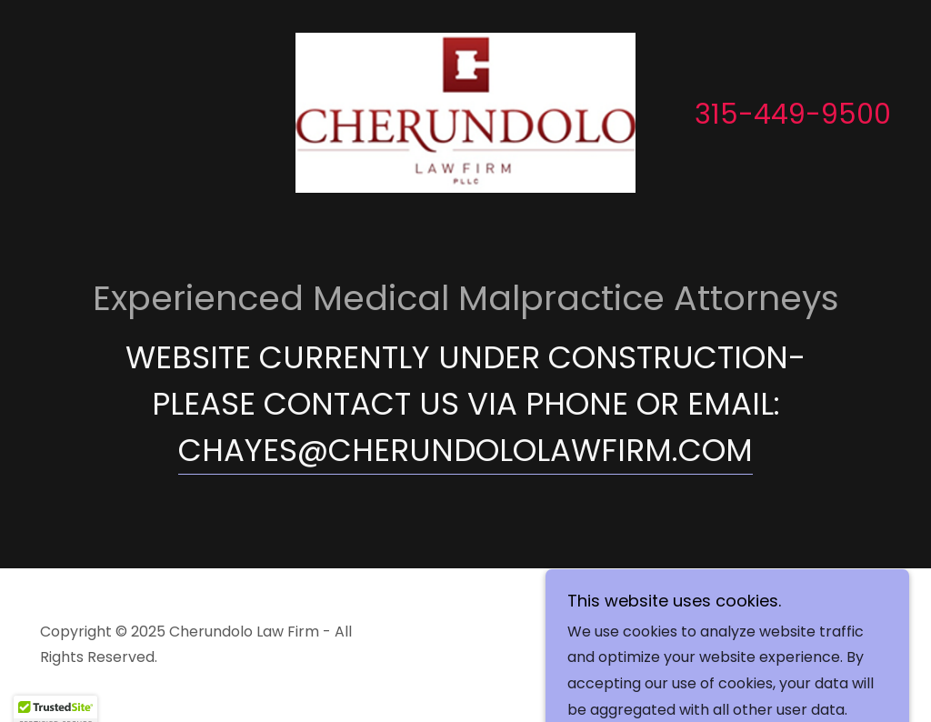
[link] (465, 111)
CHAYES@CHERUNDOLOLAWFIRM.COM (465, 450)
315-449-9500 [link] (793, 114)
